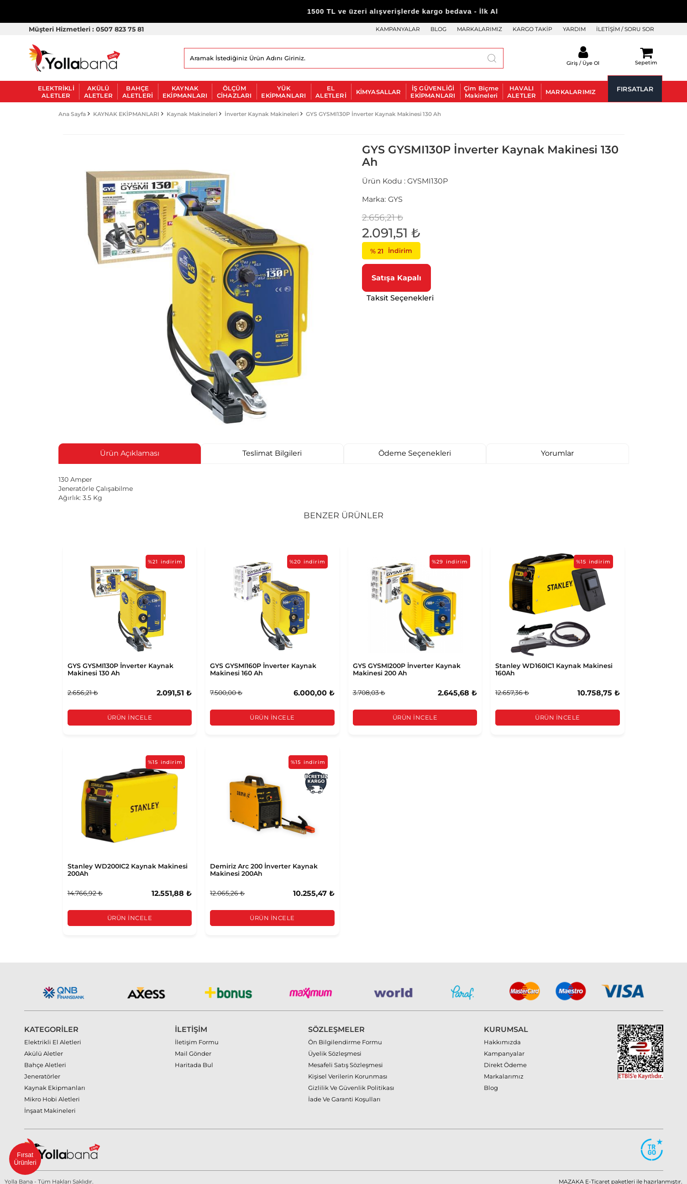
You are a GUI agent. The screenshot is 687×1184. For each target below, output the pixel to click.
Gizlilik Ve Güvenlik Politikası (351, 1079)
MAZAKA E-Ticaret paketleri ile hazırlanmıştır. (620, 1173)
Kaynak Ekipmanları (54, 1079)
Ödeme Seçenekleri (414, 453)
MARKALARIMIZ (479, 29)
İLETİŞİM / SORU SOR (625, 29)
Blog (491, 1079)
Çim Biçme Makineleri (481, 91)
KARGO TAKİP (532, 29)
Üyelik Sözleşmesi (335, 1045)
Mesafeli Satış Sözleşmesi (345, 1056)
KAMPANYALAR (398, 29)
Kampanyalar (504, 1045)
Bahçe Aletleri (45, 1056)
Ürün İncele (129, 717)
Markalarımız (504, 1068)
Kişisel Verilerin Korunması (348, 1068)
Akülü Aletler (43, 1045)
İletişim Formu (197, 1033)
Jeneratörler (42, 1068)
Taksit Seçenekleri (400, 298)
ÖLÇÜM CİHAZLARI (234, 91)
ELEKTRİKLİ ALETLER (56, 91)
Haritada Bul (194, 1056)
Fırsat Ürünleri (25, 1158)
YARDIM (574, 29)
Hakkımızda (502, 1033)
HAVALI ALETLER (521, 91)
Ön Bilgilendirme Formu (345, 1033)
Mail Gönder (193, 1045)
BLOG (438, 29)
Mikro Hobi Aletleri (52, 1091)
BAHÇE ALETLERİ (137, 91)
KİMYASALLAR (378, 91)
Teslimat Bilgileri (272, 453)
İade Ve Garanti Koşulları (344, 1091)
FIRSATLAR (635, 89)
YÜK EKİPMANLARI (283, 91)
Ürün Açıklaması (129, 453)
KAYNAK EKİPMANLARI (185, 91)
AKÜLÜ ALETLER (98, 91)
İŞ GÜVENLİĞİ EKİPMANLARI (432, 91)
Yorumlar (557, 453)
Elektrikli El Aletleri (52, 1033)
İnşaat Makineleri (50, 1102)
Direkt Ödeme (505, 1056)
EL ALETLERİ (330, 91)
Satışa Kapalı (396, 278)
